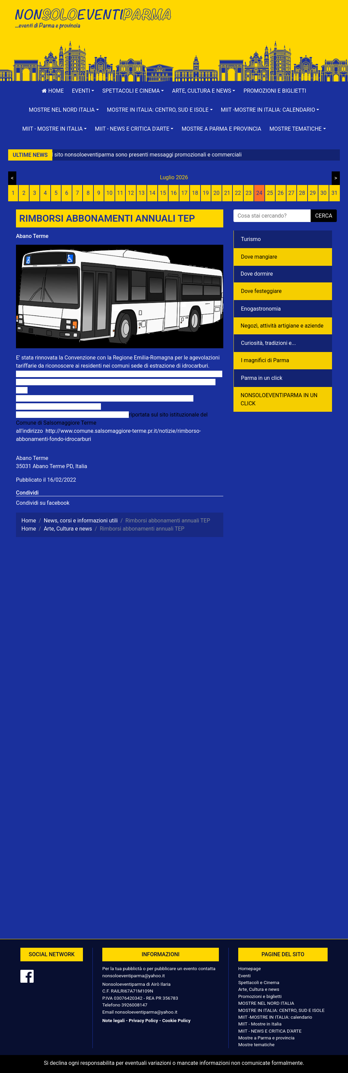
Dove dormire (257, 274)
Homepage (249, 968)
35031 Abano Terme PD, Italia (51, 466)
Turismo (251, 239)
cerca (323, 215)
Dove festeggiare (261, 291)
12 (131, 193)
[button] (83, 90)
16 (174, 193)
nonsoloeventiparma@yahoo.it (133, 975)
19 (206, 193)
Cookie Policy (176, 1020)
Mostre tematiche (256, 1044)
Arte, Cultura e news (258, 989)
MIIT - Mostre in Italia (259, 1023)
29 (313, 193)
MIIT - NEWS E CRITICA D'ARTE (269, 1031)
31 (334, 193)
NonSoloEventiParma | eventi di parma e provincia (92, 19)
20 (216, 193)
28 (302, 193)
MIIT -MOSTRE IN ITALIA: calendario (275, 1017)
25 (270, 193)
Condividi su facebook (42, 503)
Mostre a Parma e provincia (221, 129)
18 (195, 193)
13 (142, 193)
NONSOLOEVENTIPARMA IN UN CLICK (279, 399)
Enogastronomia (261, 309)
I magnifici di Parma (265, 360)
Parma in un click (261, 378)
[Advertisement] (255, 27)
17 (184, 193)
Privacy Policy (143, 1020)
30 (323, 193)
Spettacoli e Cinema (258, 982)
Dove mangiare (259, 257)
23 (248, 193)
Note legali (113, 1020)
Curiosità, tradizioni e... (268, 343)
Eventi (244, 975)
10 (109, 193)
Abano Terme (32, 236)
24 (259, 193)
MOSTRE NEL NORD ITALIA (266, 1003)
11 (120, 193)
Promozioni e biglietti (274, 91)
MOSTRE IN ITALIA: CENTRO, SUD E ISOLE (281, 1010)
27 (291, 193)
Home (53, 91)
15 (163, 193)
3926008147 (134, 1004)
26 (281, 193)
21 (227, 193)
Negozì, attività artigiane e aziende (282, 325)
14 (152, 193)
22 (238, 193)
